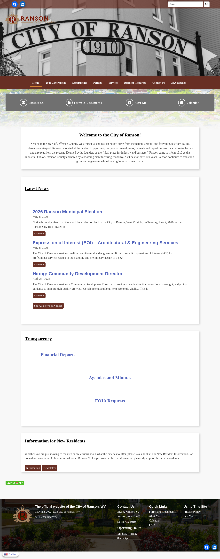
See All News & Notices (50, 311)
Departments (79, 82)
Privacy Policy (192, 518)
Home (35, 82)
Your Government (56, 82)
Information (34, 474)
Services (113, 82)
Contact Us (158, 82)
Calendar (192, 103)
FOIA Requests (110, 406)
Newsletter (53, 474)
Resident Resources (135, 82)
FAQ (152, 531)
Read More (40, 235)
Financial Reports (57, 360)
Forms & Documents (88, 103)
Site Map (188, 522)
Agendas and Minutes (110, 383)
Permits (97, 82)
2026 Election (178, 82)
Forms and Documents (162, 518)
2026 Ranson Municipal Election (67, 213)
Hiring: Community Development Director (78, 277)
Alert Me (140, 103)
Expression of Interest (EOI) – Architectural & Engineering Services (105, 244)
